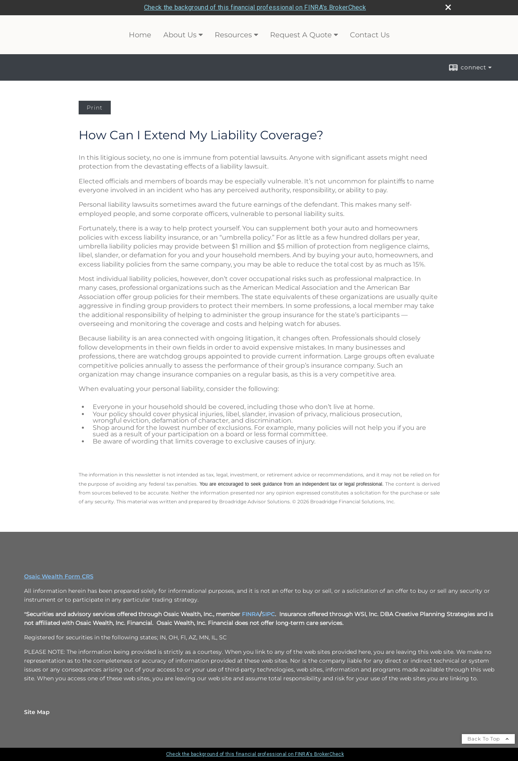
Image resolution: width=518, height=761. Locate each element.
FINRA (251, 614)
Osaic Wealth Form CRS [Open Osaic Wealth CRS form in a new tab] (58, 576)
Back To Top (488, 739)
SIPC (268, 614)
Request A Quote (301, 35)
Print (95, 107)
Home (140, 35)
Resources (233, 35)
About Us (180, 35)
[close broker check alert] (448, 7)
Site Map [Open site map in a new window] (37, 712)
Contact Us (370, 35)
